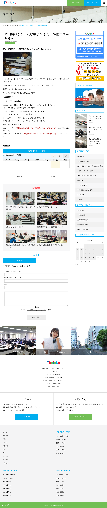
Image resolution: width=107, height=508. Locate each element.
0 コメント (19, 260)
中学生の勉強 (81, 215)
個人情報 (5, 459)
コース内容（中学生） (9, 475)
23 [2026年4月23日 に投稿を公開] (89, 257)
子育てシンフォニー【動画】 (86, 171)
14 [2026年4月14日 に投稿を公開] (81, 253)
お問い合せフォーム (80, 417)
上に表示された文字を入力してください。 (36, 310)
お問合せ (5, 463)
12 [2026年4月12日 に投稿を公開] (102, 249)
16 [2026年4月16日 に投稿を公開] (89, 253)
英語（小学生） (61, 450)
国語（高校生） (61, 481)
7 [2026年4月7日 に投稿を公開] (81, 249)
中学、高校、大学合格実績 (85, 190)
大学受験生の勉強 (82, 224)
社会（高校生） (61, 492)
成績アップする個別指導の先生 (86, 175)
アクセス (5, 456)
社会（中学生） (7, 492)
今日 (66, 156)
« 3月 (77, 264)
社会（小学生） (61, 453)
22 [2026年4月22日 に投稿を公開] (85, 257)
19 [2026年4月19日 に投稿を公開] (102, 253)
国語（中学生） (7, 481)
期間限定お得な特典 (82, 99)
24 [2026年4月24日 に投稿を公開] (93, 257)
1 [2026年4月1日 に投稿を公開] (85, 245)
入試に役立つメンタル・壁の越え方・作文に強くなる (90, 167)
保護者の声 (80, 156)
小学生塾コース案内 (63, 432)
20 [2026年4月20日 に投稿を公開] (77, 257)
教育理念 (5, 435)
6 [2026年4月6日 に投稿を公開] (77, 249)
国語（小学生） (61, 443)
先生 (4, 449)
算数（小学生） (61, 446)
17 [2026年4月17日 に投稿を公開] (93, 253)
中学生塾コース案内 (10, 470)
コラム (5, 453)
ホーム (5, 432)
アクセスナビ (26, 417)
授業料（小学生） (61, 439)
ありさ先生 (80, 195)
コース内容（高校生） (63, 475)
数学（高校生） (61, 485)
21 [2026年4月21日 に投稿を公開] (81, 257)
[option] (89, 98)
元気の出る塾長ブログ (84, 161)
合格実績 (5, 446)
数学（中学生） (7, 485)
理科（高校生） (61, 488)
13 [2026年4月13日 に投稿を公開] (77, 253)
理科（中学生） (7, 488)
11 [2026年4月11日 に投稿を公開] (97, 249)
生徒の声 (10, 43)
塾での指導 (80, 210)
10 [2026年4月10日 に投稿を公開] (93, 249)
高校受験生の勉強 (82, 220)
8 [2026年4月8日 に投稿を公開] (85, 249)
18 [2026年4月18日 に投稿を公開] (97, 253)
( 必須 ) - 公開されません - (13, 277)
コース (5, 442)
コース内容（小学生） (63, 436)
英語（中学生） (7, 495)
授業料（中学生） (8, 478)
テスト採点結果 (82, 185)
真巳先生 (80, 199)
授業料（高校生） (61, 478)
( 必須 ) (12, 271)
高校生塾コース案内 (63, 470)
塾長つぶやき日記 (82, 229)
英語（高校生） (61, 495)
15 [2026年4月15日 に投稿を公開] (85, 253)
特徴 (4, 439)
